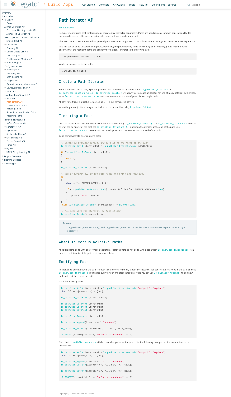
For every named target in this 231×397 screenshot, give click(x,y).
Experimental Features (163, 4)
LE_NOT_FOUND (127, 203)
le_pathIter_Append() (167, 270)
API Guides (119, 4)
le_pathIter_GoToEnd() (73, 128)
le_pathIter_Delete (73, 212)
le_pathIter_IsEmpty (78, 150)
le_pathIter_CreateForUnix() (77, 92)
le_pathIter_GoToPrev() (172, 122)
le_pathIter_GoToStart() (112, 125)
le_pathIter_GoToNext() (139, 122)
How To (143, 4)
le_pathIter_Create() (154, 89)
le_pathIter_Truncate (74, 313)
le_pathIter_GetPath (73, 326)
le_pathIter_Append (73, 319)
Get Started (88, 4)
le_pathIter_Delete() (140, 106)
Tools (132, 4)
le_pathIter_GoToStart (75, 166)
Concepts (104, 4)
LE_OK (159, 187)
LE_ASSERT (67, 332)
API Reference (66, 27)
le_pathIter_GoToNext (83, 203)
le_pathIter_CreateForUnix (119, 144)
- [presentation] (2, 19)
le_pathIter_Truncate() (73, 270)
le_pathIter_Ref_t (72, 144)
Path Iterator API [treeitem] (14, 101)
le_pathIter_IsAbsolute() (174, 247)
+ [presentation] (2, 16)
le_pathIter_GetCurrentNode (88, 187)
